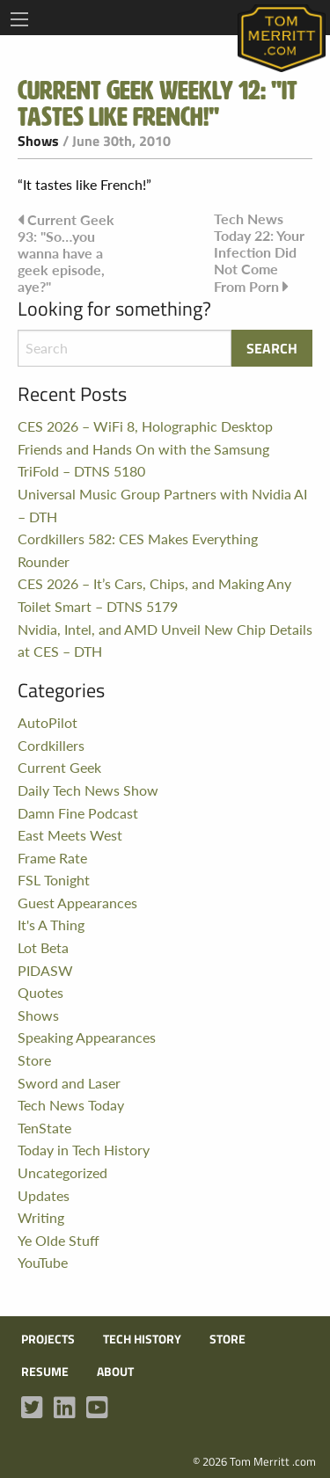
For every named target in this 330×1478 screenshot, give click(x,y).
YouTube (43, 1262)
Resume (45, 1371)
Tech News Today (71, 1105)
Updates (44, 1195)
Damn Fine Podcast (78, 813)
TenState (44, 1128)
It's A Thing (51, 924)
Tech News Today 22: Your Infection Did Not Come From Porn (259, 252)
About (115, 1371)
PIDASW (45, 970)
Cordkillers (51, 745)
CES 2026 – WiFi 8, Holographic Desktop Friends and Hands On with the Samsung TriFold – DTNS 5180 (145, 448)
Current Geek (59, 767)
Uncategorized (62, 1172)
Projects (48, 1339)
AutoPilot (47, 722)
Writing (41, 1217)
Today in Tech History (84, 1149)
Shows (38, 140)
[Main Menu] (19, 19)
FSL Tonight (54, 880)
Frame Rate (52, 858)
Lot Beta (43, 947)
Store (34, 1060)
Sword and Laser (69, 1083)
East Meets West (70, 835)
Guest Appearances (77, 902)
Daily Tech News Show (88, 790)
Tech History (142, 1339)
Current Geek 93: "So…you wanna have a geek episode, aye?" (66, 253)
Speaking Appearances (87, 1037)
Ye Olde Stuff (58, 1240)
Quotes (40, 992)
